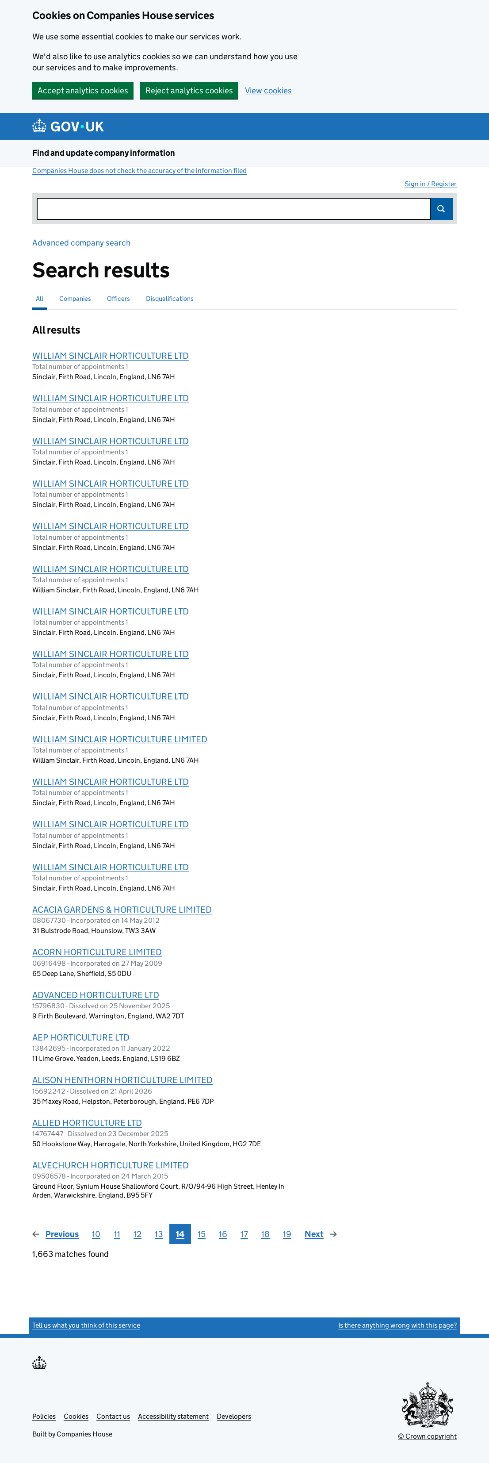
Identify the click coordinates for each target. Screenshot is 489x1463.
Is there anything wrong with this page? (397, 1325)
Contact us (113, 1416)
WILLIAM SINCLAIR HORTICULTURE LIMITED (119, 739)
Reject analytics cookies (189, 90)
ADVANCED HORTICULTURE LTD (95, 995)
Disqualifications (170, 298)
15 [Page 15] (202, 1234)
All (39, 298)
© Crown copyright (427, 1436)
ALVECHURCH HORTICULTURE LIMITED (110, 1165)
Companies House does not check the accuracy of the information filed (139, 170)
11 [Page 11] (117, 1234)
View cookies (268, 90)
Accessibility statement (173, 1416)
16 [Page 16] (223, 1234)
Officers (118, 298)
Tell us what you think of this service (86, 1325)
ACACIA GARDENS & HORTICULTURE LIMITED (122, 909)
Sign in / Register (431, 184)
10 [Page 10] (96, 1234)
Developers (234, 1416)
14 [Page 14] (180, 1234)
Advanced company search (81, 243)
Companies (75, 298)
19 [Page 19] (287, 1234)
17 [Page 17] (244, 1234)
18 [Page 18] (265, 1234)
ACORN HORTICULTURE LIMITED (97, 952)
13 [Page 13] (159, 1234)
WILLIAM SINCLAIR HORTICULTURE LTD (110, 355)
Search (442, 209)
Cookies (76, 1416)
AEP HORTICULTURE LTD (81, 1037)
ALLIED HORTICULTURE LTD (87, 1122)
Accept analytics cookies (83, 90)
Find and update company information (103, 153)
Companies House (84, 1434)
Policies (44, 1416)
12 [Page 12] (137, 1234)
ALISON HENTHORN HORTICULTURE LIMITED (122, 1080)
